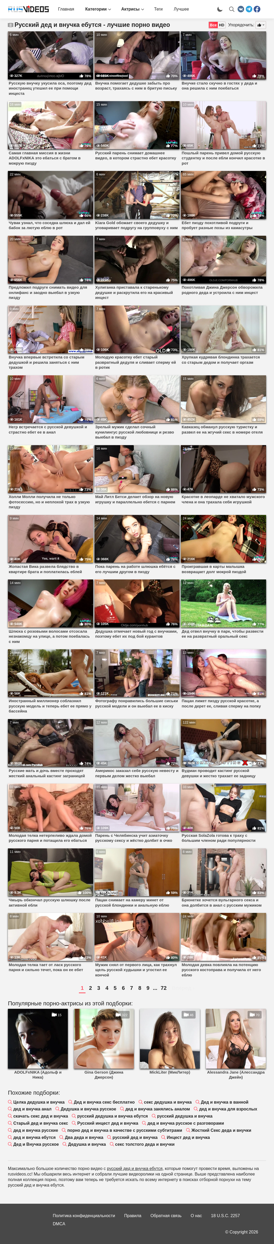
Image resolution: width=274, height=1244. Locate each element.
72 (164, 988)
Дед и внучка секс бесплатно (104, 1102)
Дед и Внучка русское (36, 1144)
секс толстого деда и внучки (144, 1144)
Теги (158, 9)
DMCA (59, 1224)
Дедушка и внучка (87, 1144)
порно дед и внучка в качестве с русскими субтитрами (124, 1130)
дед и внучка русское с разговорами (186, 1123)
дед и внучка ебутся (34, 1137)
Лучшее (181, 9)
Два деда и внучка (84, 1137)
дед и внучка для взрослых (228, 1109)
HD (221, 25)
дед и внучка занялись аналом (157, 1109)
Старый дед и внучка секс (40, 1123)
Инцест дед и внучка (188, 1137)
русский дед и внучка (135, 1137)
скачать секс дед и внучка (40, 1116)
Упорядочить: (241, 25)
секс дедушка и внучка (168, 1102)
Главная (66, 9)
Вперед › (183, 988)
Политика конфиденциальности (84, 1215)
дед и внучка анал (32, 1109)
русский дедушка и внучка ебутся (112, 1116)
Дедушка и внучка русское (88, 1109)
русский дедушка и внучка (184, 1116)
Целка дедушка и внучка (38, 1102)
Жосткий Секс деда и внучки (221, 1130)
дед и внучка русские (35, 1130)
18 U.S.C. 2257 (225, 1215)
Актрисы (130, 9)
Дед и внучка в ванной (224, 1102)
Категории (96, 9)
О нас (196, 1215)
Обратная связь (166, 1215)
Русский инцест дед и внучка (107, 1123)
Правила (132, 1215)
